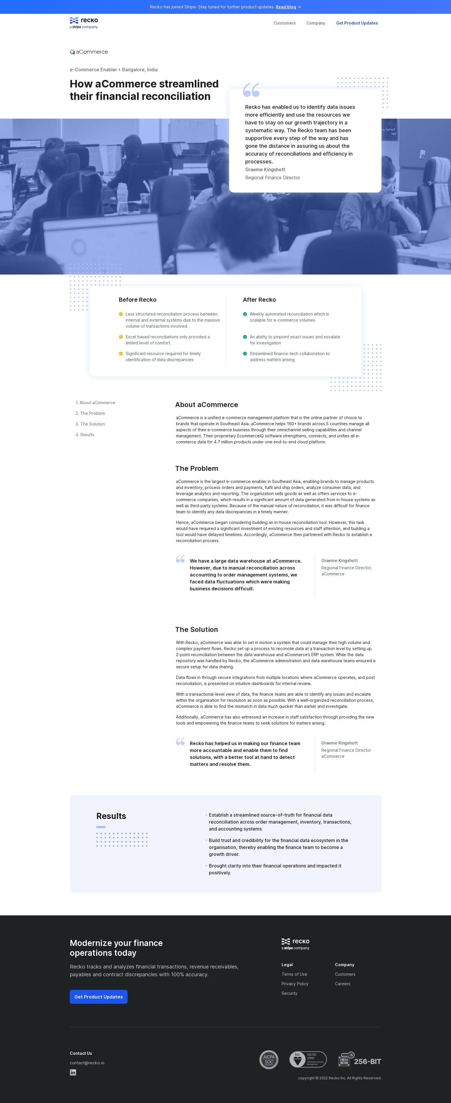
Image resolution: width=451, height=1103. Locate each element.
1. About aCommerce (95, 402)
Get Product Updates (357, 22)
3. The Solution (90, 423)
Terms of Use (294, 974)
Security (289, 993)
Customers (285, 22)
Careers (342, 983)
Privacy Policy (295, 983)
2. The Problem (90, 413)
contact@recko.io (87, 1062)
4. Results (85, 434)
